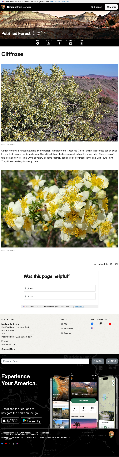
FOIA (36, 433)
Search (96, 7)
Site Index (67, 328)
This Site (97, 361)
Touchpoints (79, 307)
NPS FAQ (4, 437)
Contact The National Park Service (21, 434)
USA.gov (8, 439)
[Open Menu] (111, 7)
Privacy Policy (24, 433)
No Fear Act (17, 437)
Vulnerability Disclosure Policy (55, 437)
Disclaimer (32, 437)
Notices (45, 433)
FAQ (64, 324)
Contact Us (7, 349)
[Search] (45, 361)
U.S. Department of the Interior (93, 435)
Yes (31, 288)
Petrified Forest (15, 33)
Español (66, 333)
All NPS (112, 361)
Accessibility (7, 433)
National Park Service (90, 433)
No (31, 296)
